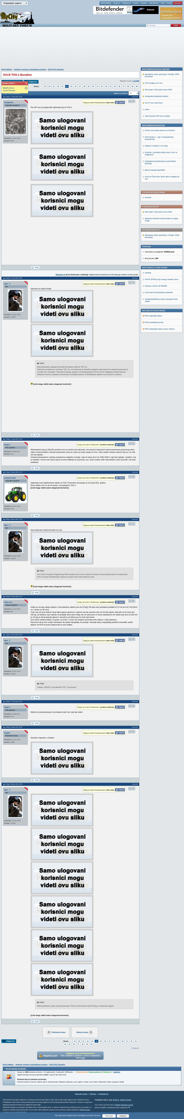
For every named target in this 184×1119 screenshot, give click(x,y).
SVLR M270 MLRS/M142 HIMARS (159, 212)
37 (123, 86)
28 (84, 86)
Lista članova (153, 3)
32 (102, 86)
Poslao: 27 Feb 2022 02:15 (13, 701)
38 (128, 86)
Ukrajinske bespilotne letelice (156, 285)
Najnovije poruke (81, 1094)
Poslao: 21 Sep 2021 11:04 (13, 439)
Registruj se (127, 3)
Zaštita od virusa (125, 1100)
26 (75, 86)
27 (80, 86)
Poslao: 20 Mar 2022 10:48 (13, 784)
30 (93, 86)
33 (106, 86)
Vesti (110, 1100)
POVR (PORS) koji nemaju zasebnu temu (162, 199)
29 (89, 86)
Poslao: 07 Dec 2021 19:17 (13, 596)
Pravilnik (144, 3)
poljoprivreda (10, 478)
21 (54, 86)
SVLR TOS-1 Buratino (56, 69)
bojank (7, 733)
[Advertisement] (92, 49)
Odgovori (33, 82)
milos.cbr (8, 602)
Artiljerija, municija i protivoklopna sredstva (30, 69)
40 (137, 86)
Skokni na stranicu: (121, 93)
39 (132, 86)
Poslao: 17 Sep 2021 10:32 (13, 97)
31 (97, 86)
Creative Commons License (124, 1105)
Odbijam (123, 1116)
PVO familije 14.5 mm (153, 272)
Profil (36, 267)
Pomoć (169, 3)
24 (67, 86)
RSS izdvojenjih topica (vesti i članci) (159, 248)
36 (119, 86)
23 (62, 86)
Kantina (135, 3)
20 (49, 86)
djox (6, 284)
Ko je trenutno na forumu (16, 1069)
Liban (147, 298)
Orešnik (148, 117)
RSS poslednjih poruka (154, 242)
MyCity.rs (116, 1100)
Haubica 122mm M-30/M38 (156, 205)
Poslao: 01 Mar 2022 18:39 (13, 727)
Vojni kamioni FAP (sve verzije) (157, 305)
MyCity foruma (85, 1110)
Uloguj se (117, 3)
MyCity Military (106, 3)
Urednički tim (103, 1094)
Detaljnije (116, 1072)
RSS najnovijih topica (153, 235)
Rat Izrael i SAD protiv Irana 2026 (158, 131)
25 (71, 86)
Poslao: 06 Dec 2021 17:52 (13, 519)
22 (58, 86)
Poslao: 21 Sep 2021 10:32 (13, 278)
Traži (162, 3)
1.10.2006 (135, 81)
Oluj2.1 (7, 445)
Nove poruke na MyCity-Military (156, 258)
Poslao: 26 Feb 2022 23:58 (13, 635)
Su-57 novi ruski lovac (154, 291)
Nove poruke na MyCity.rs (153, 314)
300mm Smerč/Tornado (9, 89)
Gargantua (8, 102)
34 (110, 86)
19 (45, 86)
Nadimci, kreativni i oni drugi (156, 334)
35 (115, 86)
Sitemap (93, 1094)
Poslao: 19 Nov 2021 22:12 (13, 472)
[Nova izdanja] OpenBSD (155, 359)
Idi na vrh (136, 1048)
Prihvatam (109, 1116)
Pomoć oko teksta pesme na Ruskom (160, 319)
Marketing (177, 3)
